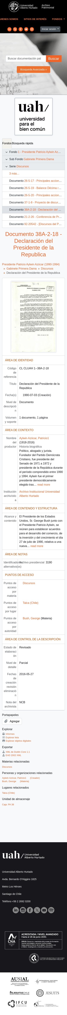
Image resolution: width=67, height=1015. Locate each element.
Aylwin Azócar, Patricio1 (34, 438)
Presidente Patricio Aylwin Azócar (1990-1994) (31, 264)
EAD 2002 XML (11, 755)
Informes (8, 734)
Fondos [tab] (7, 143)
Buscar (53, 59)
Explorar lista (10, 737)
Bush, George (31, 618)
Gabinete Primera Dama (39, 159)
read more (43, 484)
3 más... (14, 173)
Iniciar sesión (49, 29)
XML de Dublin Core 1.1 (16, 752)
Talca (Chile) (30, 602)
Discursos (22, 166)
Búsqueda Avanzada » (33, 69)
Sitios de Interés (35, 19)
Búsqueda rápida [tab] (22, 143)
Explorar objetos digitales (16, 740)
